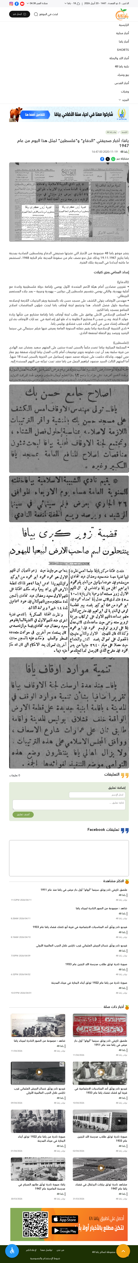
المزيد (125, 100)
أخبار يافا (124, 41)
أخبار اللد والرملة (119, 58)
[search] (46, 14)
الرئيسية (124, 25)
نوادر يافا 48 (111, 132)
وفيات (125, 91)
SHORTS (123, 50)
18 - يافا (73, 3)
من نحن (60, 1250)
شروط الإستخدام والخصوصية (45, 1258)
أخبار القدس (122, 83)
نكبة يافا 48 (122, 66)
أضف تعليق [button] (23, 814)
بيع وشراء (123, 75)
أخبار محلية (122, 33)
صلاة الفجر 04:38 (38, 3)
